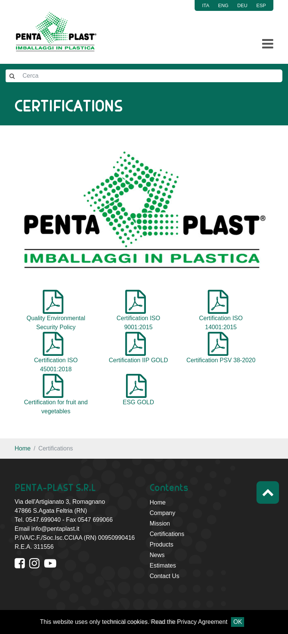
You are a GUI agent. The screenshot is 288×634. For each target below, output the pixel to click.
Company (162, 513)
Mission (160, 523)
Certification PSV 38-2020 (220, 360)
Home (23, 448)
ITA (205, 5)
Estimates (163, 565)
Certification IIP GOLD (138, 360)
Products (161, 544)
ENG (223, 5)
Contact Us (164, 576)
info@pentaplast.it (55, 529)
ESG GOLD (138, 402)
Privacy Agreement (202, 622)
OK (237, 622)
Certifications (167, 534)
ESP (261, 5)
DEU (242, 5)
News (157, 555)
